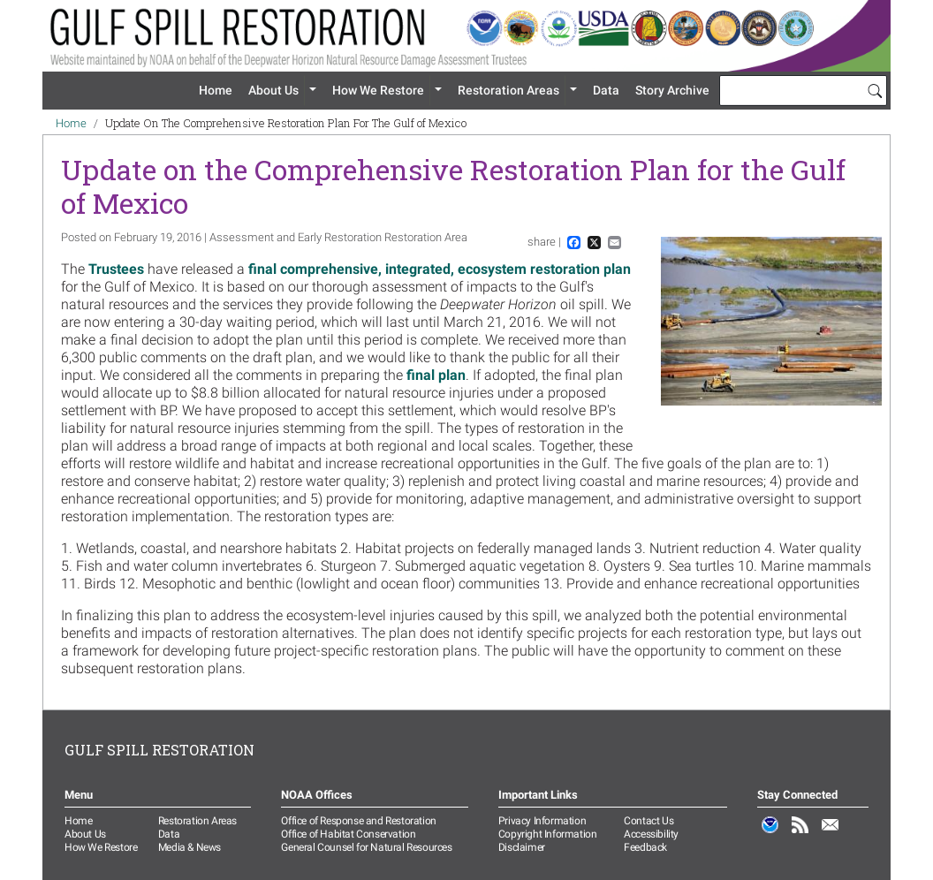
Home (215, 90)
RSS (800, 834)
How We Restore (378, 90)
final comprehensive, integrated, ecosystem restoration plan (439, 269)
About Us (273, 90)
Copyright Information (547, 834)
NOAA (770, 834)
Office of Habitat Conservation (348, 834)
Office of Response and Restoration (358, 821)
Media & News (189, 847)
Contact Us (648, 821)
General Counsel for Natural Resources (366, 847)
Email (830, 834)
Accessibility (651, 834)
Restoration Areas (508, 90)
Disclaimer (521, 847)
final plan (436, 375)
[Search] (875, 90)
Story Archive (672, 90)
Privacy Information (542, 821)
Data (606, 90)
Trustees (118, 269)
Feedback (645, 847)
